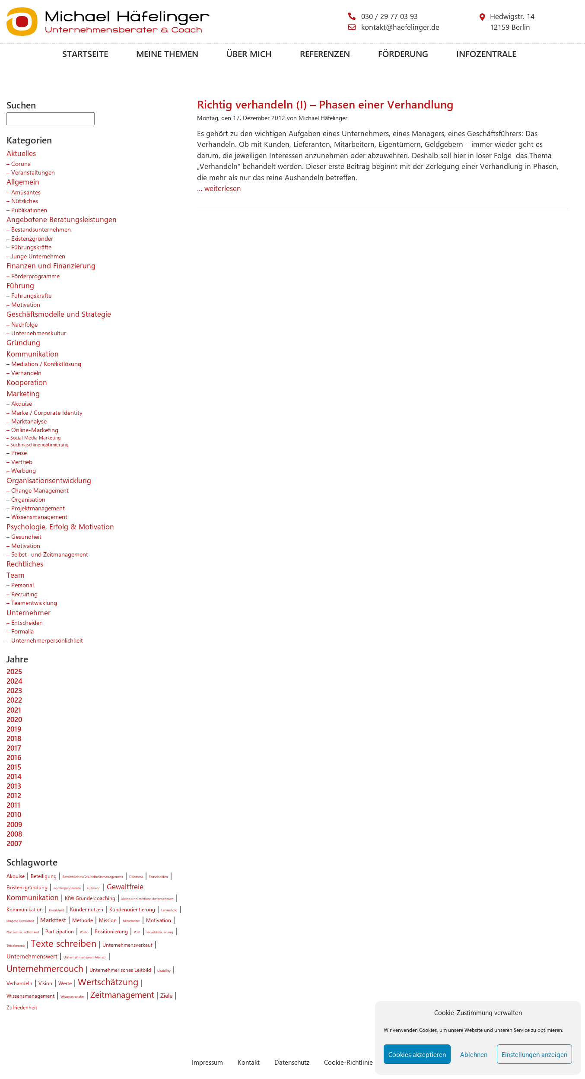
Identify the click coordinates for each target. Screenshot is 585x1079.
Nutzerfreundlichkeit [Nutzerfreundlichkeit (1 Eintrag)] (22, 931)
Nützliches (24, 200)
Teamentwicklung (34, 602)
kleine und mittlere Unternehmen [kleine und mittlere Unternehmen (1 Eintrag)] (147, 898)
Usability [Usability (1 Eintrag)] (164, 970)
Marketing (23, 393)
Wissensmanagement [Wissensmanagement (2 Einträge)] (30, 995)
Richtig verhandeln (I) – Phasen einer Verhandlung (325, 103)
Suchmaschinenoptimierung (39, 444)
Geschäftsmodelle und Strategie (58, 313)
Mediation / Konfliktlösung (46, 363)
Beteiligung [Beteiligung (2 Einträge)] (44, 875)
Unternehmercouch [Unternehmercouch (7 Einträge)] (44, 968)
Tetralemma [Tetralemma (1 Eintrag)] (15, 945)
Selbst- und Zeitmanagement (49, 554)
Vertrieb (21, 461)
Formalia (22, 631)
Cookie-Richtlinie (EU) (355, 1061)
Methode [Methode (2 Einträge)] (82, 920)
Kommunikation (32, 353)
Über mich (249, 53)
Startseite (85, 53)
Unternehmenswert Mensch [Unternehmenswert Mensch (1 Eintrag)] (85, 957)
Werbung (23, 470)
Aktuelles (21, 153)
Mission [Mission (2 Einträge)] (108, 920)
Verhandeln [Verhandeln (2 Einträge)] (19, 983)
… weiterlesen (219, 188)
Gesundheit (26, 536)
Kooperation (26, 382)
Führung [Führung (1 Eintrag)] (94, 887)
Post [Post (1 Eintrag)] (137, 931)
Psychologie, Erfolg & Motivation (60, 526)
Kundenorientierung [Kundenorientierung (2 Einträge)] (132, 909)
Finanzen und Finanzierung (50, 265)
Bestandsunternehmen (41, 229)
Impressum (207, 1061)
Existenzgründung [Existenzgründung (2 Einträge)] (27, 887)
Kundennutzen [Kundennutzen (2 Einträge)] (86, 909)
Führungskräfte (31, 247)
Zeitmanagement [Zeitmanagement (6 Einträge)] (122, 994)
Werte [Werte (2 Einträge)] (65, 983)
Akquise (21, 403)
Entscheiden (27, 622)
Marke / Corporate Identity (47, 412)
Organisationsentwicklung (48, 480)
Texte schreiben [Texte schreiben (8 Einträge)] (63, 942)
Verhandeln (26, 372)
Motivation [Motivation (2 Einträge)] (158, 920)
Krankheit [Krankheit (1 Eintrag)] (56, 909)
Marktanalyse (29, 421)
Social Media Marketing (35, 437)
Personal (22, 585)
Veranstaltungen (33, 172)
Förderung (403, 53)
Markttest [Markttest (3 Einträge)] (53, 919)
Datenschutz (291, 1061)
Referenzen (325, 53)
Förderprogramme (35, 276)
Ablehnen (473, 1054)
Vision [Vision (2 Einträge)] (45, 983)
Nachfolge (24, 324)
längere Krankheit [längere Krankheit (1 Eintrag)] (20, 920)
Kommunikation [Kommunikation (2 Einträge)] (24, 909)
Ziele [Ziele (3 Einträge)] (166, 995)
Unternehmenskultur (38, 333)
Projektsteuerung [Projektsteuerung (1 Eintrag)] (159, 931)
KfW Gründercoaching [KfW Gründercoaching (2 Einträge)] (90, 897)
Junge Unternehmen (38, 256)
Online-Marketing (34, 429)
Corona (21, 163)
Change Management (40, 490)
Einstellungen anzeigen (534, 1054)
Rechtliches (24, 563)
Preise (19, 452)
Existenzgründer (32, 238)
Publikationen (29, 209)
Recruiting (24, 594)
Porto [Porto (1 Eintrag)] (84, 931)
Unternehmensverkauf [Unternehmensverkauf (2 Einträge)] (127, 944)
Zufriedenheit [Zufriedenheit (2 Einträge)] (21, 1007)
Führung (20, 285)
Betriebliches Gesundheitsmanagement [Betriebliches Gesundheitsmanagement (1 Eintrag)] (93, 876)
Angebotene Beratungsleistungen (61, 219)
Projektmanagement (38, 508)
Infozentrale (486, 53)
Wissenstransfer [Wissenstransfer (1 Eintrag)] (72, 996)
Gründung (23, 342)
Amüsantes (26, 192)
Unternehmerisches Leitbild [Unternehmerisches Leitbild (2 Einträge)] (120, 969)
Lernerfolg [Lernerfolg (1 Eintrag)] (169, 909)
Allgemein (22, 181)
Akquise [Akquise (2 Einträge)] (15, 875)
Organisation (28, 499)
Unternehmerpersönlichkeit (47, 640)
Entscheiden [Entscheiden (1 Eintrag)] (158, 876)
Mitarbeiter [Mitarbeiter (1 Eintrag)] (131, 920)
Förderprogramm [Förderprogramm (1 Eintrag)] (67, 887)
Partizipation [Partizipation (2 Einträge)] (59, 931)
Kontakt (249, 1061)
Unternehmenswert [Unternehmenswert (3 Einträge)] (31, 956)
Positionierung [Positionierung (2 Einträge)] (111, 931)
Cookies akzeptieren (417, 1054)
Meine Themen (167, 53)
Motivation (25, 304)
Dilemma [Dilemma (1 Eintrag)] (136, 876)
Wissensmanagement (39, 516)
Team (15, 574)
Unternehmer (28, 612)
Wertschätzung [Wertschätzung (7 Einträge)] (108, 981)
